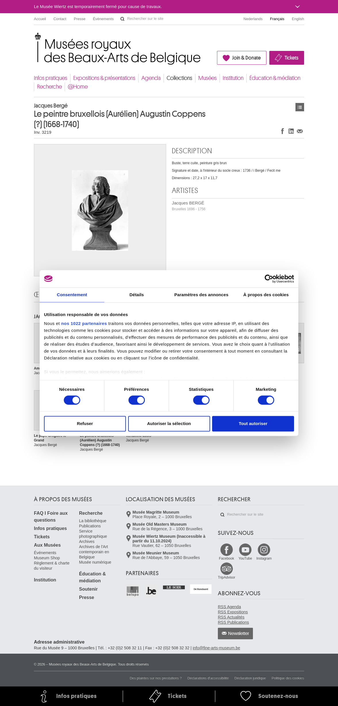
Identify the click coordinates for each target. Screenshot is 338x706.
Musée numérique (95, 562)
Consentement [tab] (72, 294)
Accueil (40, 19)
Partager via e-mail (299, 131)
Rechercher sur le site (122, 19)
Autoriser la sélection (169, 423)
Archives (87, 541)
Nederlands (253, 19)
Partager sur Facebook (282, 131)
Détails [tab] (137, 294)
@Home (78, 87)
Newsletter (238, 633)
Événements (103, 19)
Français (277, 19)
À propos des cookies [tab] (266, 294)
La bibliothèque (92, 521)
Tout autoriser (253, 423)
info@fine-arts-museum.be (216, 648)
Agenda (151, 78)
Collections (179, 78)
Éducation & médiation (274, 78)
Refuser (85, 423)
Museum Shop (47, 558)
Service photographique (93, 534)
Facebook (226, 558)
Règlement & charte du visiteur (52, 566)
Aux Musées (47, 545)
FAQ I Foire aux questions (51, 517)
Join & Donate (246, 57)
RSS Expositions (233, 612)
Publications (90, 526)
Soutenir (88, 589)
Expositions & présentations (104, 78)
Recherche (49, 87)
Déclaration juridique (250, 678)
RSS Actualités (231, 617)
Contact (59, 19)
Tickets (291, 57)
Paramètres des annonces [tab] (201, 294)
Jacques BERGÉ (189, 205)
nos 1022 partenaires (84, 323)
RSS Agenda (229, 606)
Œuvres (299, 107)
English (298, 19)
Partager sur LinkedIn (291, 131)
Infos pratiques (50, 78)
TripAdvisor (226, 577)
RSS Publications (233, 622)
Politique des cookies (288, 678)
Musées (207, 78)
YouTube (245, 558)
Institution (233, 78)
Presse (79, 19)
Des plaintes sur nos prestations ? (156, 678)
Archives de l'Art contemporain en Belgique (94, 551)
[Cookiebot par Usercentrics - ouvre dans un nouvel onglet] (269, 278)
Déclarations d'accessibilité (208, 678)
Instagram (264, 558)
